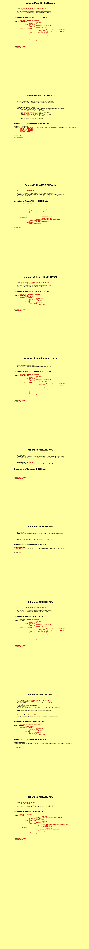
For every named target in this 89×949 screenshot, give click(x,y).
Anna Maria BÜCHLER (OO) (47, 39)
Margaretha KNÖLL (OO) (41, 29)
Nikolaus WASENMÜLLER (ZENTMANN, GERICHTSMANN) (48, 245)
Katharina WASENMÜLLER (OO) (43, 248)
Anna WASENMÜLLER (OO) (36, 250)
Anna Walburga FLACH (35, 44)
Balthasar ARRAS (34, 336)
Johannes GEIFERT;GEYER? (47, 45)
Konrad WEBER (44, 229)
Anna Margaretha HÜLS (31, 806)
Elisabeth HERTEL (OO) (41, 233)
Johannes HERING (40, 237)
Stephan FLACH (44, 41)
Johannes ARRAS (39, 335)
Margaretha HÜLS (30, 607)
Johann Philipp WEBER (30, 234)
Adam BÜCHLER (44, 36)
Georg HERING (44, 235)
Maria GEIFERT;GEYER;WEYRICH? (43, 46)
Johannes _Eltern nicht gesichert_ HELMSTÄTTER (53, 31)
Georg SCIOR (39, 23)
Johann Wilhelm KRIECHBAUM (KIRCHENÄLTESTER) (35, 318)
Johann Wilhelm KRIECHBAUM (40, 312)
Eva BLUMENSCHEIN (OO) (46, 241)
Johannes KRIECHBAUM (29, 130)
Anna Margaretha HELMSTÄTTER (32, 40)
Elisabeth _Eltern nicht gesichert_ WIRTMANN (52, 34)
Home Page (20, 52)
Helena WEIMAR (33, 341)
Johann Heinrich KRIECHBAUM (31, 122)
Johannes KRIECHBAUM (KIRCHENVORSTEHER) (33, 8)
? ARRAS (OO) (39, 337)
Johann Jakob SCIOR (30, 25)
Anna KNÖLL (33, 28)
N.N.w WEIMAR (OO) (40, 342)
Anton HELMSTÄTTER (40, 33)
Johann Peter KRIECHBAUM (40, 3)
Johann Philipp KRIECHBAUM (30, 125)
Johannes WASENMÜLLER (46, 244)
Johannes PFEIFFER (29, 332)
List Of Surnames (21, 51)
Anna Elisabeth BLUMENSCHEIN (43, 240)
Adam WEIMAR (39, 340)
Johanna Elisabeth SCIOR (27, 9)
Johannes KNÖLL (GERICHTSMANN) (43, 26)
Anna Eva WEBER (30, 120)
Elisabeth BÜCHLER (40, 38)
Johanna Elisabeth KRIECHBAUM (40, 405)
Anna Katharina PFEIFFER (28, 319)
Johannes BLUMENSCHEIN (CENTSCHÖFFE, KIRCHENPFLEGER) (54, 239)
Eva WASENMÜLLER (29, 249)
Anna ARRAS (27, 339)
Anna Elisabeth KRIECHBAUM (30, 127)
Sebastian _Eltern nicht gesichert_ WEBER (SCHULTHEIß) (50, 230)
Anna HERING (33, 238)
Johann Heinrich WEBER (36, 232)
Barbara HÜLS (29, 522)
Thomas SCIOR (33, 24)
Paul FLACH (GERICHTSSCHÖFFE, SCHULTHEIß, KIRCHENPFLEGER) (51, 42)
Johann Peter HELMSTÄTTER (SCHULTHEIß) (40, 35)
